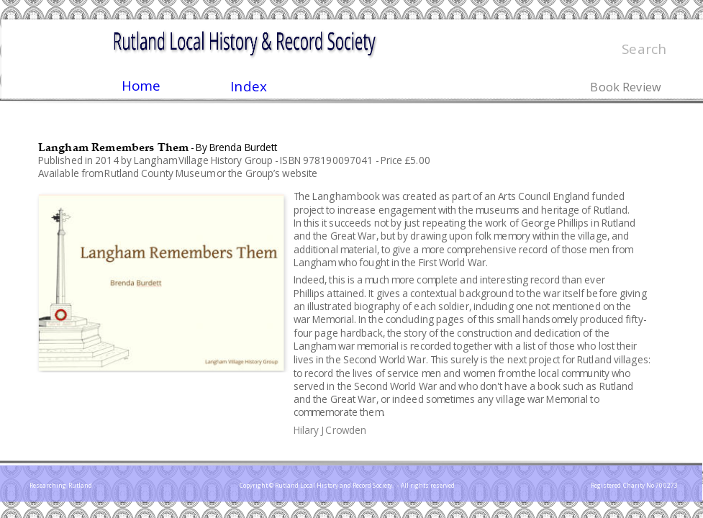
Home (141, 85)
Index (248, 86)
